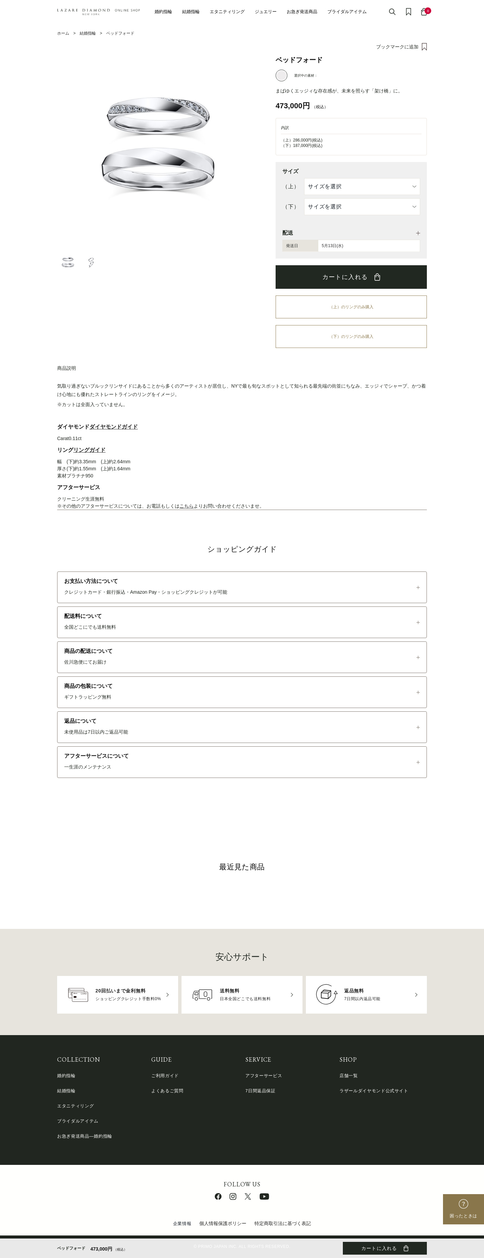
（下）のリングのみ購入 (351, 336)
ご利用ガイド (165, 1075)
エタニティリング (227, 11)
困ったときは (463, 1215)
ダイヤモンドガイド (113, 427)
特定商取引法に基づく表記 (282, 1223)
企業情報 (182, 1223)
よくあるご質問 (167, 1090)
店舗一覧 (348, 1075)
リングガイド (89, 450)
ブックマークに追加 (397, 46)
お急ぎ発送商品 (302, 11)
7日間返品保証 (260, 1090)
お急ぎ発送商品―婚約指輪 (84, 1136)
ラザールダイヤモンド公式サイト (373, 1090)
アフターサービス (263, 1075)
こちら (186, 506)
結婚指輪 (191, 11)
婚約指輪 (163, 11)
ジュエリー (266, 11)
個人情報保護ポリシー (222, 1223)
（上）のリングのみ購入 (351, 307)
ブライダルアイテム (347, 11)
